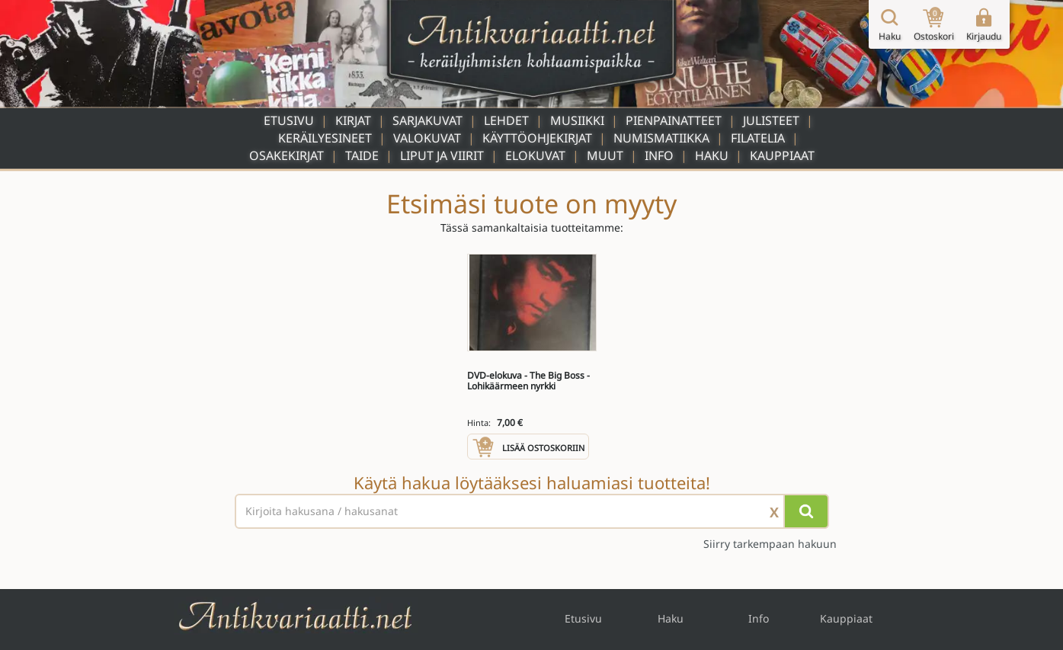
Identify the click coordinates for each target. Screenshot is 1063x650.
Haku (711, 155)
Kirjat (353, 120)
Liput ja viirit (442, 155)
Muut (605, 155)
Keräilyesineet (325, 138)
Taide (362, 155)
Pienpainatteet (674, 120)
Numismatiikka (661, 138)
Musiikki (577, 120)
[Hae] (806, 511)
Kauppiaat (782, 155)
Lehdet (506, 120)
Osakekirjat (286, 155)
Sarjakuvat (427, 120)
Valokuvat (427, 138)
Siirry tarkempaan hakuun (770, 543)
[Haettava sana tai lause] (532, 511)
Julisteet (771, 120)
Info (659, 155)
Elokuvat (535, 155)
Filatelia (758, 138)
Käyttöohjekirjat (537, 138)
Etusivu (289, 120)
